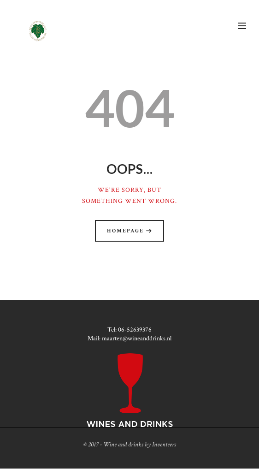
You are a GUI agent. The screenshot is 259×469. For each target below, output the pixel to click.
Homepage (125, 230)
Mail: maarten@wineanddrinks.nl (129, 338)
